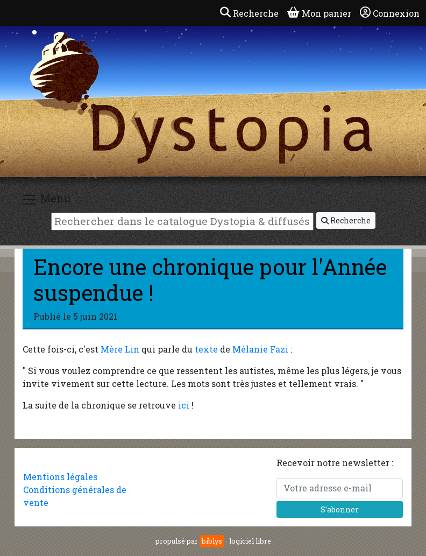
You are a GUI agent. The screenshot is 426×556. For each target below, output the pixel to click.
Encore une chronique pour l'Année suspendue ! (210, 279)
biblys (212, 541)
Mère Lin (120, 349)
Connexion (390, 13)
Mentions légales (60, 476)
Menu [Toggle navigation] (46, 199)
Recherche (346, 220)
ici (183, 405)
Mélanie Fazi (260, 349)
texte (206, 349)
